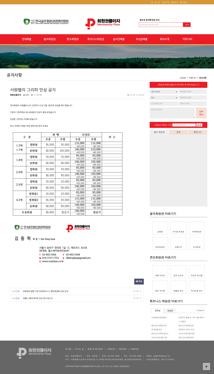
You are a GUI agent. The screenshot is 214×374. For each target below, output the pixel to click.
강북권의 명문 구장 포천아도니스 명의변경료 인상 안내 (45, 291)
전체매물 (26, 39)
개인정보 (123, 348)
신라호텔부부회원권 (159, 318)
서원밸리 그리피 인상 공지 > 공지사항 (107, 24)
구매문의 (111, 348)
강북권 (157, 311)
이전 (173, 19)
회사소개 (164, 39)
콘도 (179, 132)
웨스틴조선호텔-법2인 (159, 334)
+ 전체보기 (200, 310)
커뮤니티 (187, 39)
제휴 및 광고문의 (95, 348)
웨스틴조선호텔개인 (159, 326)
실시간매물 (119, 39)
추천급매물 (141, 39)
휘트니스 (198, 132)
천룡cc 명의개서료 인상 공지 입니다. (38, 298)
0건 (26, 95)
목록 (139, 281)
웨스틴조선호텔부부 (186, 326)
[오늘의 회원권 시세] (163, 125)
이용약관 (135, 348)
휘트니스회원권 (95, 39)
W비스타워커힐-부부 (186, 334)
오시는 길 (79, 348)
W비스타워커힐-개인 (159, 338)
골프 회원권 (159, 132)
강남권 (170, 311)
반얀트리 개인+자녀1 (187, 330)
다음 (175, 19)
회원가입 (165, 2)
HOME (183, 78)
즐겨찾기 (183, 2)
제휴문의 (174, 2)
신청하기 (201, 113)
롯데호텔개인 (156, 330)
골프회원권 (50, 39)
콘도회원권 (73, 39)
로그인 (157, 2)
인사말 (68, 348)
